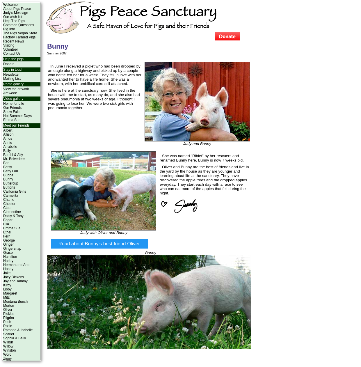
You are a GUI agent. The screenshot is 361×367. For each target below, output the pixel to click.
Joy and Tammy (15, 281)
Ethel (7, 232)
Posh (7, 322)
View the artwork (16, 89)
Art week (10, 93)
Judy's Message (15, 13)
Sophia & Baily (14, 338)
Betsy (7, 167)
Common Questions (18, 25)
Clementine (12, 212)
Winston (9, 350)
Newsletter (11, 74)
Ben (6, 163)
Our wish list (12, 17)
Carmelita (10, 196)
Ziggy (7, 359)
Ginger (8, 244)
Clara (7, 208)
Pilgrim (8, 318)
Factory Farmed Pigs (19, 37)
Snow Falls (11, 112)
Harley (8, 261)
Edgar (8, 220)
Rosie (7, 326)
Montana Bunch (15, 301)
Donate (9, 64)
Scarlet (8, 334)
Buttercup (10, 183)
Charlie (8, 200)
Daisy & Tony (13, 216)
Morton (8, 306)
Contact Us (11, 54)
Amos (7, 138)
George (9, 240)
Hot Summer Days (17, 116)
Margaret (10, 293)
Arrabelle (10, 147)
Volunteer (10, 49)
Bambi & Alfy (13, 155)
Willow (8, 346)
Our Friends (12, 108)
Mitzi (6, 297)
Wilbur (8, 342)
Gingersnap (12, 249)
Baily (7, 151)
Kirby (7, 285)
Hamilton (10, 257)
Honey (8, 269)
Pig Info (9, 29)
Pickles (8, 314)
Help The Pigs (14, 21)
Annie (7, 143)
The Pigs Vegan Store (20, 33)
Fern (6, 236)
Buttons (9, 187)
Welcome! (11, 5)
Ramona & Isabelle (18, 330)
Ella (6, 224)
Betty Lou (10, 171)
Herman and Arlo (16, 265)
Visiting (8, 45)
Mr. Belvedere (14, 159)
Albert (7, 130)
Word (7, 354)
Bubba (8, 175)
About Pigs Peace (17, 9)
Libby (7, 289)
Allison (8, 134)
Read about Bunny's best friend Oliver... (101, 244)
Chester (9, 204)
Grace (8, 253)
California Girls (14, 191)
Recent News (13, 41)
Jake (6, 273)
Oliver (7, 310)
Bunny (8, 179)
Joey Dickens (13, 277)
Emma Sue (11, 120)
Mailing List (12, 79)
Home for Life (13, 104)
